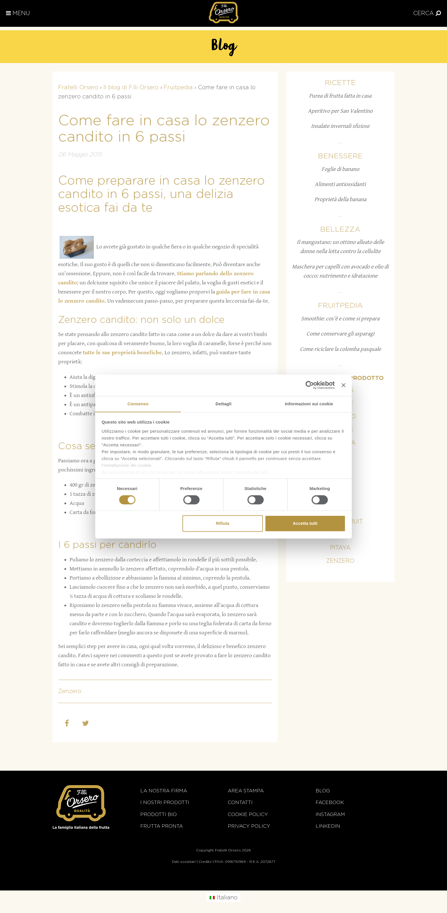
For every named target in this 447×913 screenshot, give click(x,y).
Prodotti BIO (158, 814)
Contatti (240, 802)
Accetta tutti (305, 523)
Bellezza (340, 229)
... (340, 142)
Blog (323, 790)
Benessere (340, 156)
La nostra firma (163, 790)
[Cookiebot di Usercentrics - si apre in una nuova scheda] (310, 385)
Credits (205, 861)
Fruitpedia (340, 305)
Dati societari (184, 861)
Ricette (340, 82)
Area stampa (246, 790)
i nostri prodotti (164, 802)
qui (164, 472)
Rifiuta (222, 523)
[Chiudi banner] (344, 385)
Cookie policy (248, 814)
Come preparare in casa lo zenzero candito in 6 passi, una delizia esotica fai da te (161, 194)
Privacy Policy (249, 826)
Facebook (330, 802)
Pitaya (340, 548)
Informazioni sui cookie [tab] (309, 403)
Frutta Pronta (161, 826)
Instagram (330, 814)
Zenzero (69, 691)
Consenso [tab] (137, 403)
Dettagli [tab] (223, 403)
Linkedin (328, 826)
